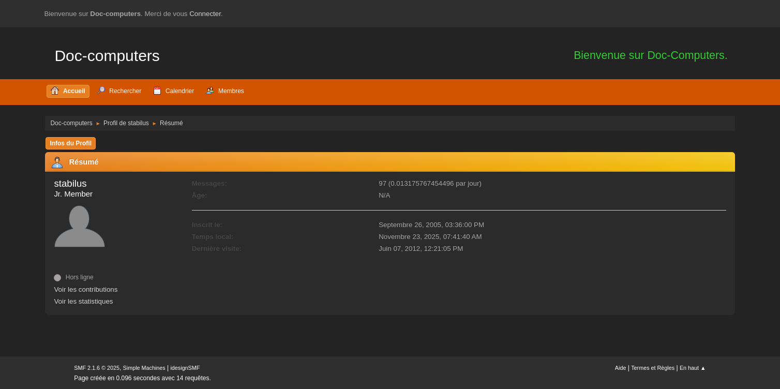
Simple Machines (144, 368)
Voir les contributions (85, 289)
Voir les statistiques (83, 301)
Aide (620, 368)
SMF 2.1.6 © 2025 (96, 368)
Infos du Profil (71, 143)
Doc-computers (106, 55)
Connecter (205, 14)
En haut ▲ (693, 368)
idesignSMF (185, 368)
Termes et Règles (652, 368)
